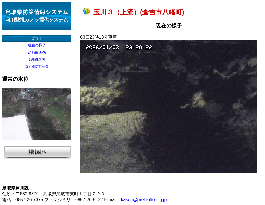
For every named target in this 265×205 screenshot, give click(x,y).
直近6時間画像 (36, 66)
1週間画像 (36, 59)
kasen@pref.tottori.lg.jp (144, 199)
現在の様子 (37, 45)
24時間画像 (37, 52)
